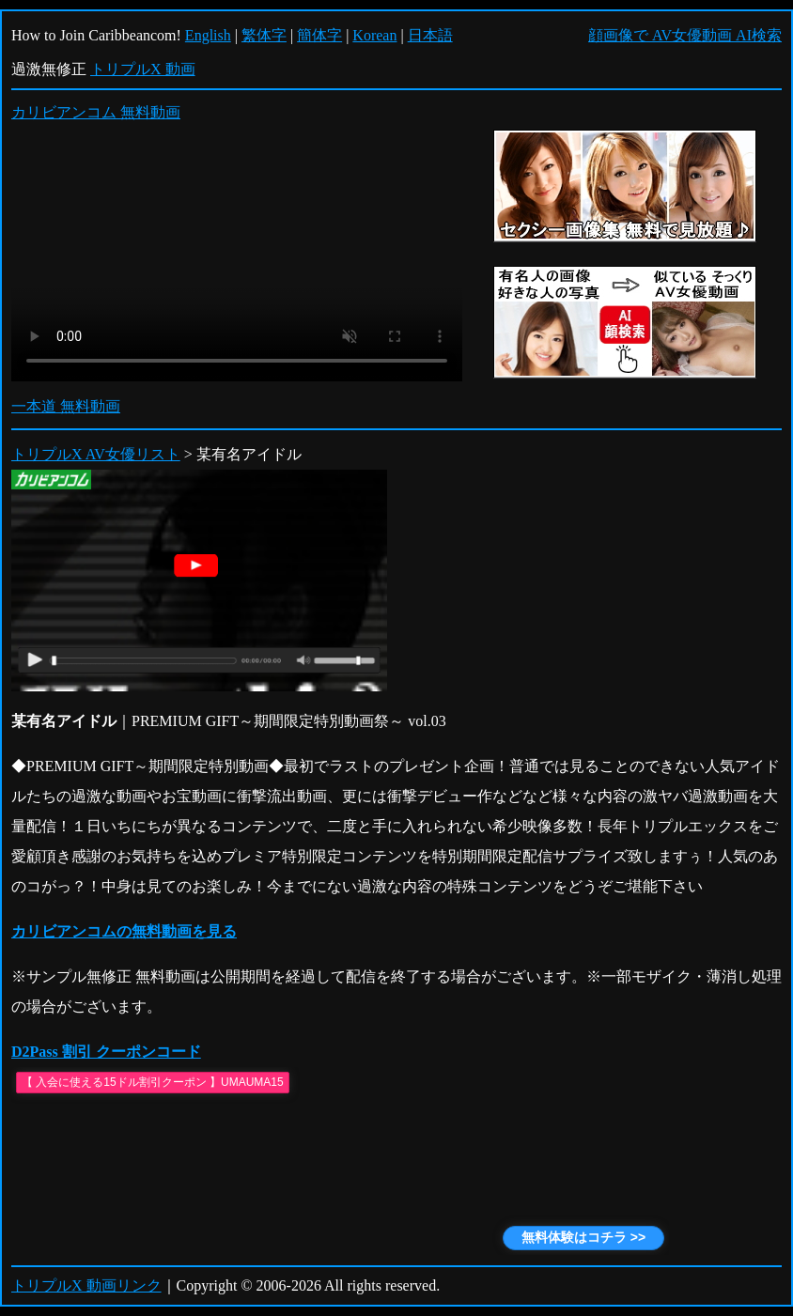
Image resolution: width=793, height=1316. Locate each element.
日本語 (430, 35)
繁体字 (264, 35)
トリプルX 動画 (142, 69)
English (208, 35)
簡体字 (319, 35)
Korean (374, 35)
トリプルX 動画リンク (86, 1285)
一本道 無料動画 (65, 406)
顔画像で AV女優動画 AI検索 (685, 35)
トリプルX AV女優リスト (95, 454)
